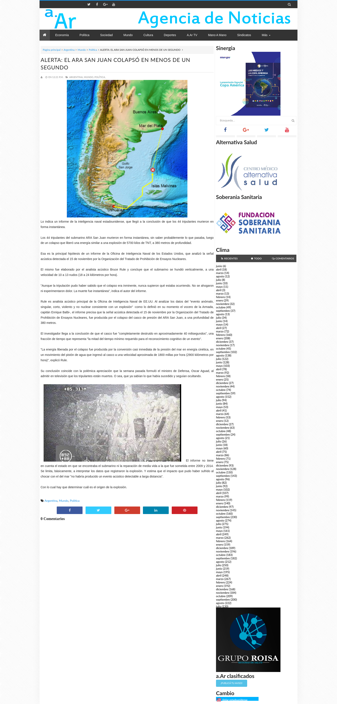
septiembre (223, 310)
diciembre (222, 341)
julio (218, 280)
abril (218, 269)
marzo (220, 273)
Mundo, (89, 77)
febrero (220, 297)
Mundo (82, 49)
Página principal (52, 49)
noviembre (222, 304)
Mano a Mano (217, 35)
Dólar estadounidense (234, 699)
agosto (220, 276)
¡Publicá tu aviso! (231, 683)
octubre (221, 307)
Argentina (69, 49)
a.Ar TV (192, 35)
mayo (219, 286)
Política (93, 49)
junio (219, 266)
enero (219, 300)
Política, (100, 77)
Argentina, (76, 77)
